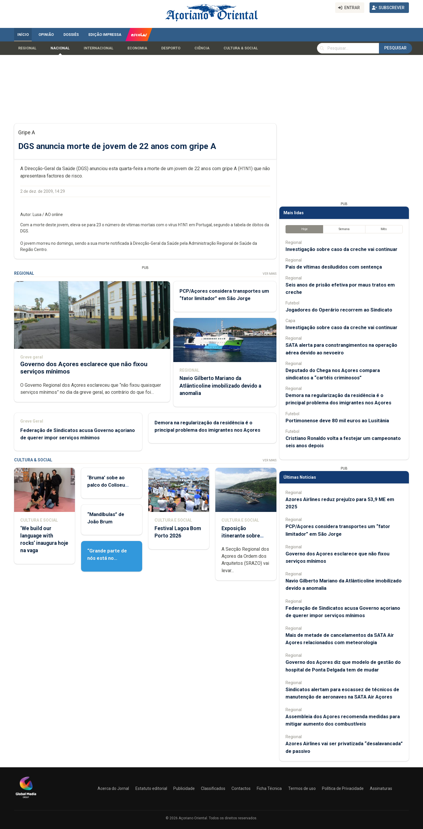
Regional (27, 48)
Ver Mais (269, 274)
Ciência (201, 48)
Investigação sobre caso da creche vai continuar (341, 249)
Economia (137, 48)
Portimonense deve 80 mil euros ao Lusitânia (337, 420)
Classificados (213, 788)
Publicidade (184, 788)
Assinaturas (381, 788)
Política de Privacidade (343, 788)
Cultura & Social (241, 48)
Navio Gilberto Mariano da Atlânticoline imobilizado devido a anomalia (220, 385)
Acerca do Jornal (113, 788)
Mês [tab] (384, 229)
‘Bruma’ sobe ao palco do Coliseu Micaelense (106, 485)
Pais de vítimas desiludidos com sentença (334, 267)
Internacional (98, 48)
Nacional (60, 48)
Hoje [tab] (304, 229)
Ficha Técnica (269, 788)
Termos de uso (302, 788)
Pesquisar (395, 48)
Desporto (170, 48)
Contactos (241, 788)
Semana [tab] (344, 229)
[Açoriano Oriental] (26, 798)
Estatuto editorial (151, 788)
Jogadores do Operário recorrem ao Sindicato (339, 310)
